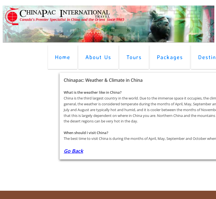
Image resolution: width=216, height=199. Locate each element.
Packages (170, 57)
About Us (98, 57)
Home (62, 57)
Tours (134, 57)
